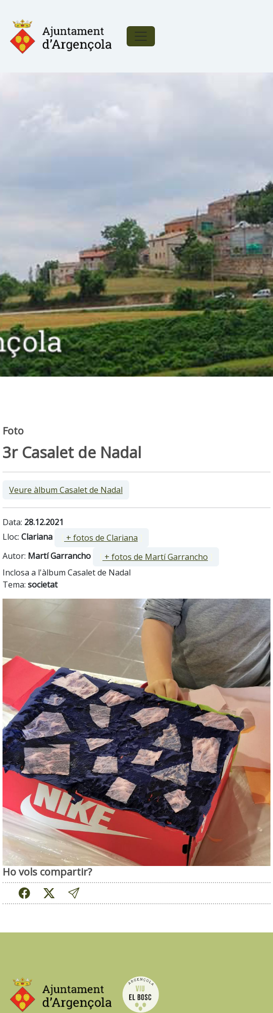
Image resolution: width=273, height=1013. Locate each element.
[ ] (101, 537)
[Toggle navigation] (141, 36)
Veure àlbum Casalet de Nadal (66, 489)
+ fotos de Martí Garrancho (155, 556)
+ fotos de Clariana (101, 537)
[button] (73, 893)
